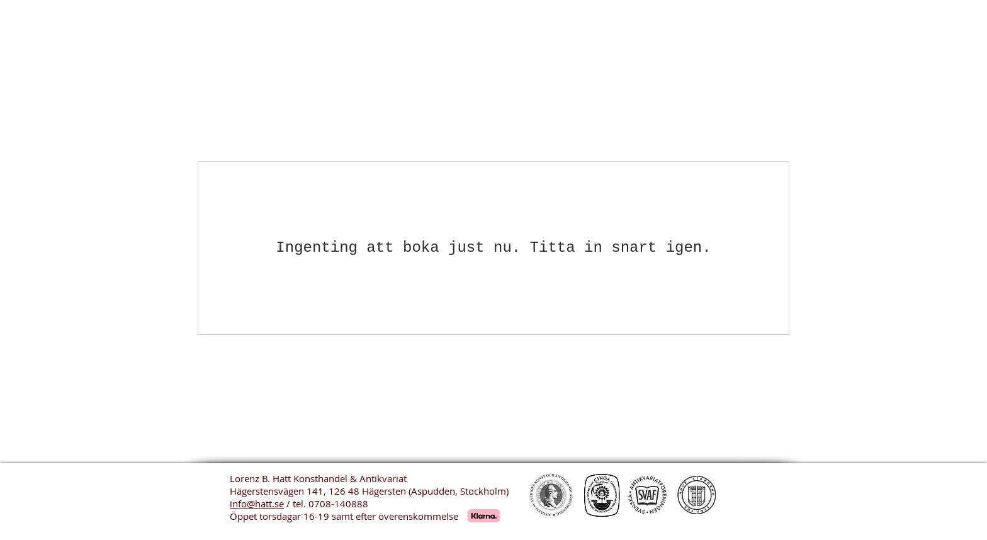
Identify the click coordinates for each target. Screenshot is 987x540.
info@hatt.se (257, 503)
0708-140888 (338, 503)
